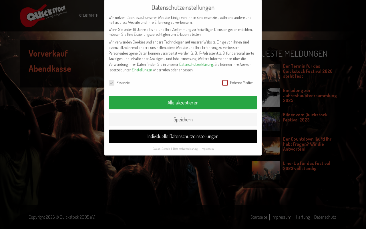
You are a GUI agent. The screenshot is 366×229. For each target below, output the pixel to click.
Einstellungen (142, 63)
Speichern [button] (183, 112)
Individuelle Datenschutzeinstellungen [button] (183, 129)
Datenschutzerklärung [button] (185, 142)
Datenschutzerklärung (196, 57)
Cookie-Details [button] (161, 142)
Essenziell (120, 75)
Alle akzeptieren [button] (183, 96)
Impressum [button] (207, 142)
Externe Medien (238, 75)
